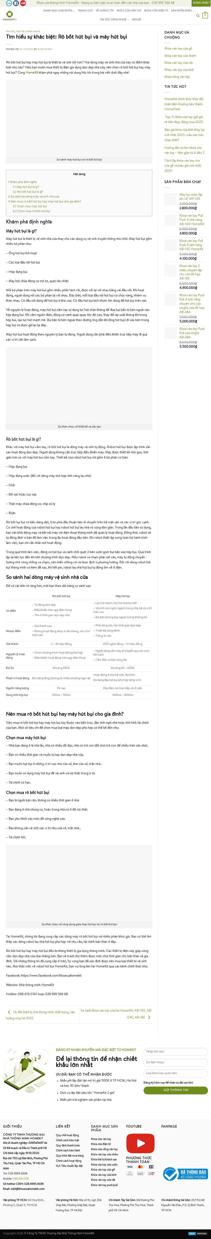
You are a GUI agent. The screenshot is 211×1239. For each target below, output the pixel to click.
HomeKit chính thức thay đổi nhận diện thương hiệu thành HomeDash (183, 104)
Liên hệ (136, 20)
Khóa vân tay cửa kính (179, 70)
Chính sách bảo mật (67, 1140)
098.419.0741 (21, 1179)
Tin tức (10, 32)
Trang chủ (85, 11)
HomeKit (32, 73)
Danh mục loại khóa (59, 11)
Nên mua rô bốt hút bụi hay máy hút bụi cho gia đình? (44, 201)
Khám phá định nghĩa (22, 182)
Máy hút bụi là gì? (26, 187)
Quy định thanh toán (68, 1145)
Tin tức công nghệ (114, 20)
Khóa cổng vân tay (177, 77)
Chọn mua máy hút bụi (30, 206)
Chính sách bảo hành (68, 1150)
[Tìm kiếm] (197, 15)
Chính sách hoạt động (68, 1161)
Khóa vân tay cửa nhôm (180, 56)
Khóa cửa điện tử (156, 11)
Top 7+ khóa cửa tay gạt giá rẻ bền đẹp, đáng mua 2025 (183, 120)
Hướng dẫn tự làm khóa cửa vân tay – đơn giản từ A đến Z (184, 151)
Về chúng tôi (105, 11)
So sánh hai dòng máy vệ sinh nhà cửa (33, 196)
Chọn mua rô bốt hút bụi (31, 211)
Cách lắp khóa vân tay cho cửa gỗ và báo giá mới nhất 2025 (182, 166)
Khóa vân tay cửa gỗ (178, 49)
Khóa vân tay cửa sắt (178, 63)
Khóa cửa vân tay (129, 11)
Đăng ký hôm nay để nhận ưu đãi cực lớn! (168, 1083)
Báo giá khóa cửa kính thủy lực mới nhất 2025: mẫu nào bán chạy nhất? (184, 135)
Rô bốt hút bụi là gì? (28, 192)
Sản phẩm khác (183, 11)
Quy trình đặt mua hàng (70, 1156)
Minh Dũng (45, 49)
